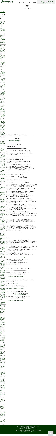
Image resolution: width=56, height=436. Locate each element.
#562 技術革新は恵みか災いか (2, 35)
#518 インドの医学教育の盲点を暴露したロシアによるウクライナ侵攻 (2, 295)
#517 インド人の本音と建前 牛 (2, 302)
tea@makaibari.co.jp (34, 428)
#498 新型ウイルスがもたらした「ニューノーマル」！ (2, 422)
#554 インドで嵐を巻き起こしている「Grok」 (2, 87)
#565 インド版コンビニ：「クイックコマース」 (2, 24)
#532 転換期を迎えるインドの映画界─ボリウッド (2, 213)
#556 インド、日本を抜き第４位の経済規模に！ (2, 74)
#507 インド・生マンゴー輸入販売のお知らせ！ (2, 358)
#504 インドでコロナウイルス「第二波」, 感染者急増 (2, 379)
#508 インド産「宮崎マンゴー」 (2, 352)
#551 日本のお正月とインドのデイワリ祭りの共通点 (2, 104)
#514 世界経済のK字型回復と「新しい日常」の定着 (2, 320)
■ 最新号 (2, 12)
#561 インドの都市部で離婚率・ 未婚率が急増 (2, 41)
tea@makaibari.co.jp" (14, 141)
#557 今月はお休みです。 (2, 68)
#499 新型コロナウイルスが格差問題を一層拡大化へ (2, 415)
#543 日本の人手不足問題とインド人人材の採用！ (2, 155)
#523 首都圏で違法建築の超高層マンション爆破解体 (2, 273)
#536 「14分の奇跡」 (2, 187)
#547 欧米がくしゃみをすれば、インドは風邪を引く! (2, 132)
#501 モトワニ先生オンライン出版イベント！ (2, 400)
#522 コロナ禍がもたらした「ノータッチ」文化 (2, 280)
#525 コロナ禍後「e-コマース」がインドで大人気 (2, 259)
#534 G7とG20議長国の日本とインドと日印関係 (2, 200)
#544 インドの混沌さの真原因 (2, 149)
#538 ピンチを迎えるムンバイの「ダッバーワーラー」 (2, 176)
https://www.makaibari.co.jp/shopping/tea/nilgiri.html (17, 257)
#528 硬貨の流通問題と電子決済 (2, 242)
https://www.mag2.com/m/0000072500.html (15, 288)
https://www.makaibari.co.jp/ (12, 283)
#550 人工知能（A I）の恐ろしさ (2, 110)
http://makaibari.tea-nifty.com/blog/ (13, 264)
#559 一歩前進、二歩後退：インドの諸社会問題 (2, 56)
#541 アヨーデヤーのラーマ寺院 (2, 164)
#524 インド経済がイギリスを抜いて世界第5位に (2, 266)
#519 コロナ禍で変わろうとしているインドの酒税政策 (2, 287)
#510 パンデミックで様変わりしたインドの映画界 (2, 347)
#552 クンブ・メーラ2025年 (2, 98)
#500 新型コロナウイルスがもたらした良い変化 (2, 407)
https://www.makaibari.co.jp (14, 140)
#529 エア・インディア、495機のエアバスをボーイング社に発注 (2, 235)
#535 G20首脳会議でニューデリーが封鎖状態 (2, 193)
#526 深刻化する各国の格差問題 (2, 253)
